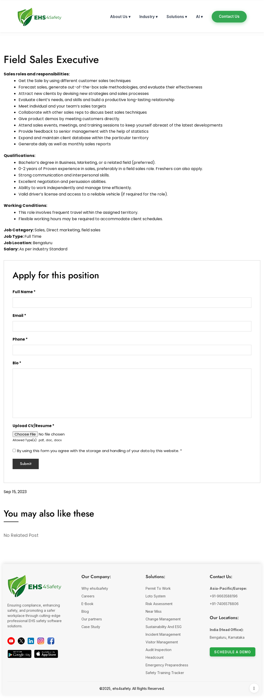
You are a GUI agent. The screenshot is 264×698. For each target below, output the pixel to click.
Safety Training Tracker (165, 673)
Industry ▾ (148, 16)
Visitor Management (162, 642)
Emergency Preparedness (167, 665)
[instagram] (40, 641)
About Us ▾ (120, 16)
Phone (20, 339)
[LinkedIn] (31, 641)
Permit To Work (158, 588)
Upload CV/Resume (33, 425)
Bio (17, 363)
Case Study (90, 627)
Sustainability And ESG (164, 627)
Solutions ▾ (177, 16)
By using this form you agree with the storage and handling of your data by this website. (99, 450)
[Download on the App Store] (46, 654)
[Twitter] (21, 640)
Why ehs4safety (94, 588)
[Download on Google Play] (19, 654)
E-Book (87, 604)
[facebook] (50, 640)
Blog (85, 611)
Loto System (156, 596)
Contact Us (229, 16)
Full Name (24, 291)
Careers (87, 596)
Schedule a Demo (232, 652)
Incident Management (163, 634)
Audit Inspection (158, 650)
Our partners (91, 619)
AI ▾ (199, 16)
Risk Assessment (159, 604)
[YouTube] (11, 641)
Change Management (163, 619)
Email (19, 315)
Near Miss (154, 611)
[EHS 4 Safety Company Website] (34, 588)
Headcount (155, 657)
